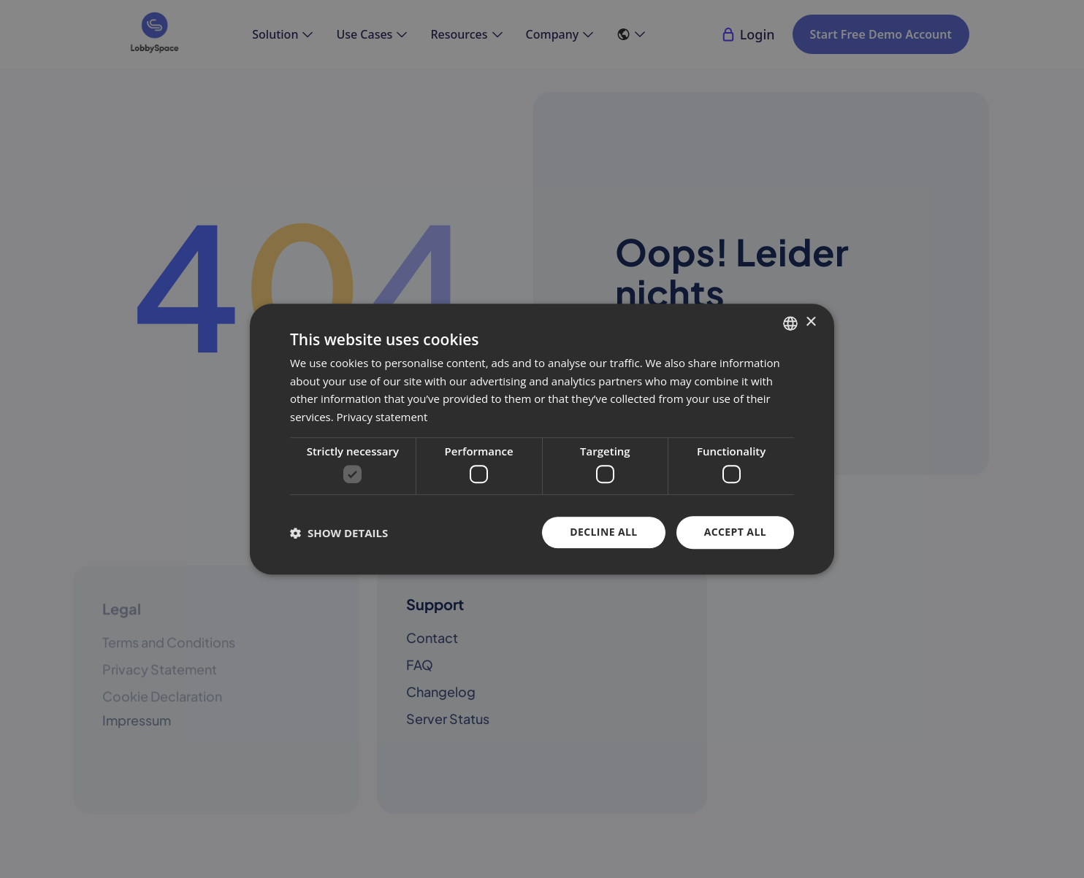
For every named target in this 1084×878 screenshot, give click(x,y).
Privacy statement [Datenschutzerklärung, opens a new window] (382, 416)
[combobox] (790, 323)
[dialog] (542, 439)
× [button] (810, 322)
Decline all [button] (603, 532)
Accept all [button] (735, 532)
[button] (339, 532)
